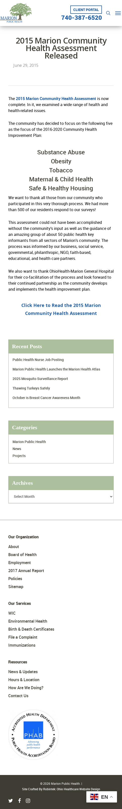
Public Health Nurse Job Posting (38, 359)
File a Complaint (22, 637)
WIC (12, 613)
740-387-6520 (81, 16)
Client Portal (86, 9)
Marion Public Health (29, 441)
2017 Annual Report (26, 570)
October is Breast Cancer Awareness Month (46, 397)
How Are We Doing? (25, 687)
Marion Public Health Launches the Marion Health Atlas (56, 369)
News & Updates (23, 671)
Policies (15, 578)
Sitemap (15, 586)
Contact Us (18, 695)
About (13, 546)
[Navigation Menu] (118, 13)
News (17, 448)
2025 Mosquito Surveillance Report (40, 378)
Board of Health (22, 554)
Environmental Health (27, 621)
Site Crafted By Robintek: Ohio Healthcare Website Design (61, 789)
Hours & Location (23, 679)
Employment (19, 562)
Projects (19, 455)
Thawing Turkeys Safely (31, 388)
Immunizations (21, 645)
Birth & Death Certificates (31, 629)
